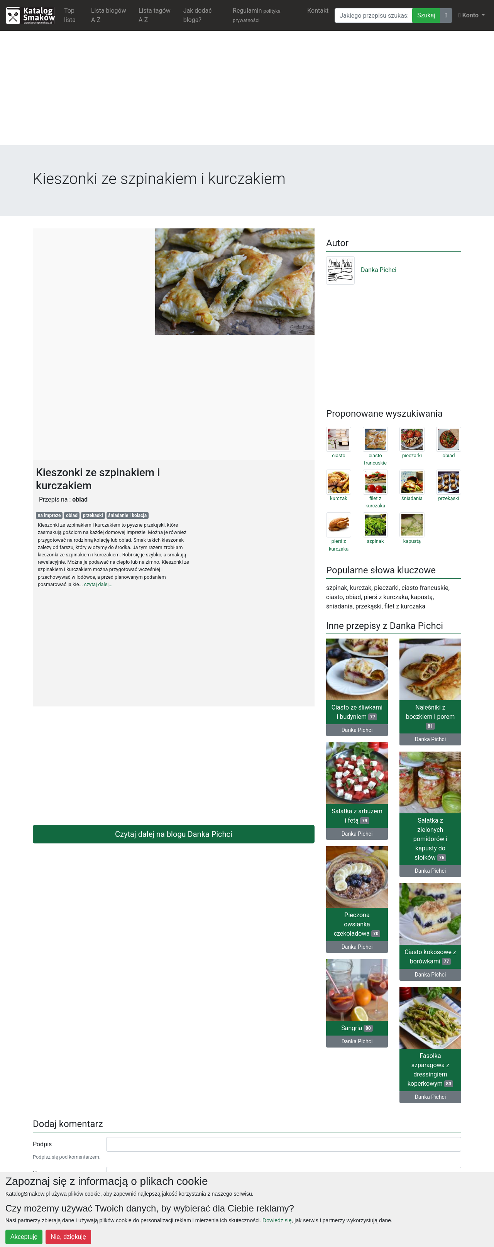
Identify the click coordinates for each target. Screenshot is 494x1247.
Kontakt (317, 10)
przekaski (93, 515)
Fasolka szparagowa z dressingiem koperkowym (430, 1069)
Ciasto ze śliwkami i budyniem (357, 712)
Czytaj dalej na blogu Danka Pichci (173, 834)
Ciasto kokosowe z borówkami (430, 956)
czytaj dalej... (98, 584)
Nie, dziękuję (68, 1236)
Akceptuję (23, 1236)
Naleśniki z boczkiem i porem (430, 717)
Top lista (70, 15)
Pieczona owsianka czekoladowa (357, 924)
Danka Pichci (361, 270)
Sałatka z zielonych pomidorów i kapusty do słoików (430, 839)
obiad (72, 515)
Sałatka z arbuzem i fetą (357, 816)
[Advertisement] (247, 91)
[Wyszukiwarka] (374, 15)
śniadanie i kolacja (127, 515)
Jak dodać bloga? (197, 15)
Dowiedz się (276, 1220)
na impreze (49, 515)
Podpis (42, 1144)
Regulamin (257, 15)
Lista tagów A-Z (155, 15)
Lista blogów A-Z (108, 15)
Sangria (356, 1028)
